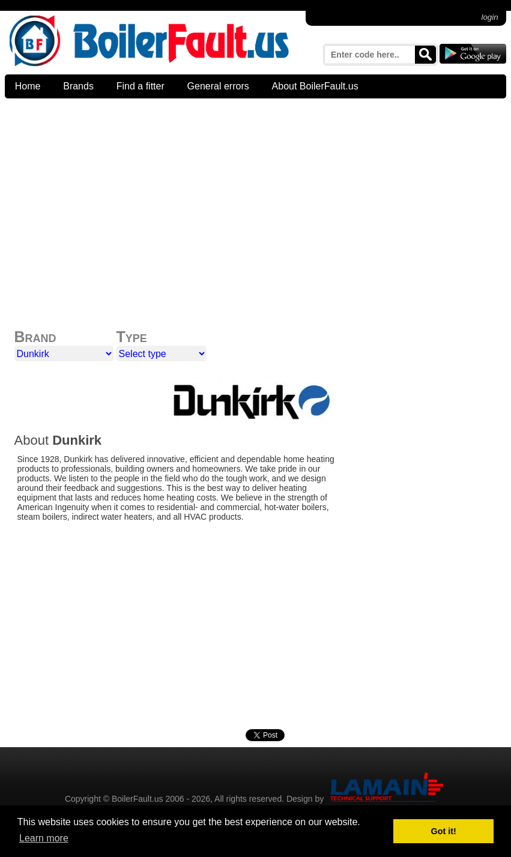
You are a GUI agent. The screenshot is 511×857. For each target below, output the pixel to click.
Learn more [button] (43, 838)
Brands (78, 86)
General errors (218, 86)
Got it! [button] (443, 831)
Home (28, 86)
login (490, 17)
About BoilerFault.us (315, 86)
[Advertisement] (255, 191)
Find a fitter (140, 86)
